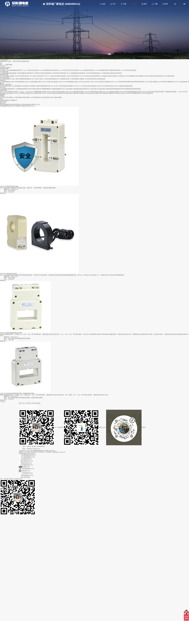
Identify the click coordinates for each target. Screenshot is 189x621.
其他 (1, 99)
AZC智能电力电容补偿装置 (108, 76)
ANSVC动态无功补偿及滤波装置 (90, 76)
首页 (101, 4)
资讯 (143, 4)
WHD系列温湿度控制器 (92, 73)
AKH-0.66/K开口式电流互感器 (56, 91)
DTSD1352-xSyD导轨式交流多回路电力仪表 (87, 86)
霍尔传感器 (80, 93)
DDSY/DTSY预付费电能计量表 (68, 81)
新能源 (2, 96)
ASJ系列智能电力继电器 (77, 79)
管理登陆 (55, 452)
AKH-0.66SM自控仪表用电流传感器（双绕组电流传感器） (17, 393)
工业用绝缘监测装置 (21, 89)
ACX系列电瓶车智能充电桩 (21, 97)
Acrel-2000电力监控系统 (31, 70)
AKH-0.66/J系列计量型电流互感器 (52, 93)
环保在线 (48, 452)
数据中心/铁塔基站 (5, 84)
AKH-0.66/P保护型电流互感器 (93, 91)
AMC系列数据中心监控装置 (20, 86)
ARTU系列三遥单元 (38, 79)
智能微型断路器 (46, 89)
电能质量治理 (4, 74)
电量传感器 (3, 90)
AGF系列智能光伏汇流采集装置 (39, 97)
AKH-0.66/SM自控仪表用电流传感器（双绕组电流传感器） (160, 91)
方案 (122, 4)
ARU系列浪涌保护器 (146, 93)
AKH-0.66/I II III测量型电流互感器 (35, 91)
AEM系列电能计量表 (35, 81)
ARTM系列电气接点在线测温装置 (95, 79)
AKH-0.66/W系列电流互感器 (21, 93)
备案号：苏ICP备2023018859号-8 (29, 452)
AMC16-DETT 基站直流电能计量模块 (61, 86)
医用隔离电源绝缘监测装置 (132, 89)
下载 (154, 4)
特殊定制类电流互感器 (69, 93)
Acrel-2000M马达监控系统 (128, 70)
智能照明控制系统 (114, 70)
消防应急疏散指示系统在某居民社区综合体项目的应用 (16, 104)
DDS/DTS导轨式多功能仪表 (50, 81)
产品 (133, 4)
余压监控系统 (101, 89)
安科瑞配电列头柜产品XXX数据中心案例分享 (14, 106)
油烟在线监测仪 (5, 100)
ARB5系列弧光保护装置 (59, 73)
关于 (112, 4)
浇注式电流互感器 (35, 93)
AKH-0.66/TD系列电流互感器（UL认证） (12, 91)
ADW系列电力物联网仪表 (166, 81)
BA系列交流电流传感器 (91, 93)
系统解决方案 (4, 69)
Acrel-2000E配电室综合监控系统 (48, 70)
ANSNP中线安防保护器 (22, 76)
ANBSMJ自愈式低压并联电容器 (153, 76)
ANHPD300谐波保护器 (72, 76)
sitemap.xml (62, 452)
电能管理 (3, 80)
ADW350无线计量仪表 (107, 86)
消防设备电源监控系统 (80, 89)
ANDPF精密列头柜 (5, 86)
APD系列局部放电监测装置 (8, 73)
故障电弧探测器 (56, 89)
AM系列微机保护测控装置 (25, 73)
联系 (164, 4)
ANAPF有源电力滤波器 (7, 76)
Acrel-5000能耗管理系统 (86, 70)
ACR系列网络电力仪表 (7, 81)
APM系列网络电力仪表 (21, 81)
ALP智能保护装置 (63, 79)
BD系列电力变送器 (119, 93)
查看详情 (3, 193)
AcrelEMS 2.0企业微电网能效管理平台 (11, 70)
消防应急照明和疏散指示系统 (115, 89)
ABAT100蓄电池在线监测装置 (123, 86)
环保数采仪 (13, 100)
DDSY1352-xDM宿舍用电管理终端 (120, 81)
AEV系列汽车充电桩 (6, 97)
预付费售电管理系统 (138, 81)
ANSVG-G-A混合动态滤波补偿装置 (54, 76)
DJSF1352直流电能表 (181, 81)
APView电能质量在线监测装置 (76, 73)
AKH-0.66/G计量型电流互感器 (74, 91)
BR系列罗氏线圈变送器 (133, 93)
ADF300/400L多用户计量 (85, 81)
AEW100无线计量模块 (151, 81)
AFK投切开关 (121, 76)
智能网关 (3, 94)
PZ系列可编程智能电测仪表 (23, 79)
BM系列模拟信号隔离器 (106, 93)
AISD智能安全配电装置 (7, 89)
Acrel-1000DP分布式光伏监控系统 (68, 70)
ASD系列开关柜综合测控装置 (42, 73)
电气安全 (3, 87)
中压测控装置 (4, 71)
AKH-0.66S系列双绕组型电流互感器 (11, 333)
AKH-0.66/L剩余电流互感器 (110, 91)
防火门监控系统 (92, 89)
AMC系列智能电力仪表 (7, 79)
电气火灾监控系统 (67, 89)
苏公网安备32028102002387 (27, 453)
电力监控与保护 (5, 77)
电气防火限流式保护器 (34, 89)
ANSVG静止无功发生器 (36, 76)
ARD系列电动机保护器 (51, 79)
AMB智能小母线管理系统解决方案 (39, 86)
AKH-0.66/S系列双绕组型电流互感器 (130, 91)
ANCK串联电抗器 (169, 76)
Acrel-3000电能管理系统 (101, 70)
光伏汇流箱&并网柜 (56, 97)
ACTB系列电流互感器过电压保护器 (111, 73)
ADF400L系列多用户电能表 (101, 81)
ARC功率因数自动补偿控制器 (135, 76)
